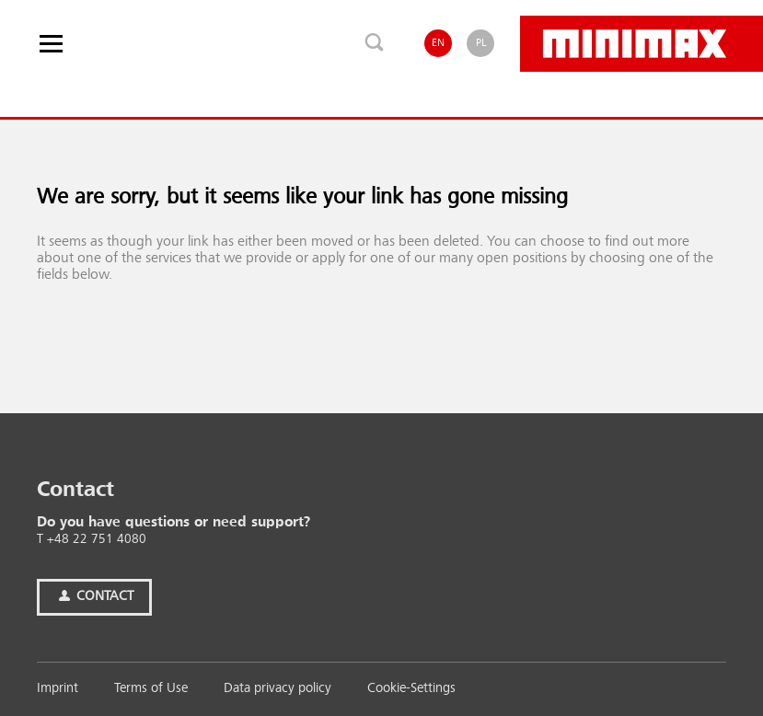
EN (438, 43)
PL (481, 43)
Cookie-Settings (411, 689)
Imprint (57, 689)
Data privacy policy (277, 689)
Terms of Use (151, 689)
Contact (94, 597)
